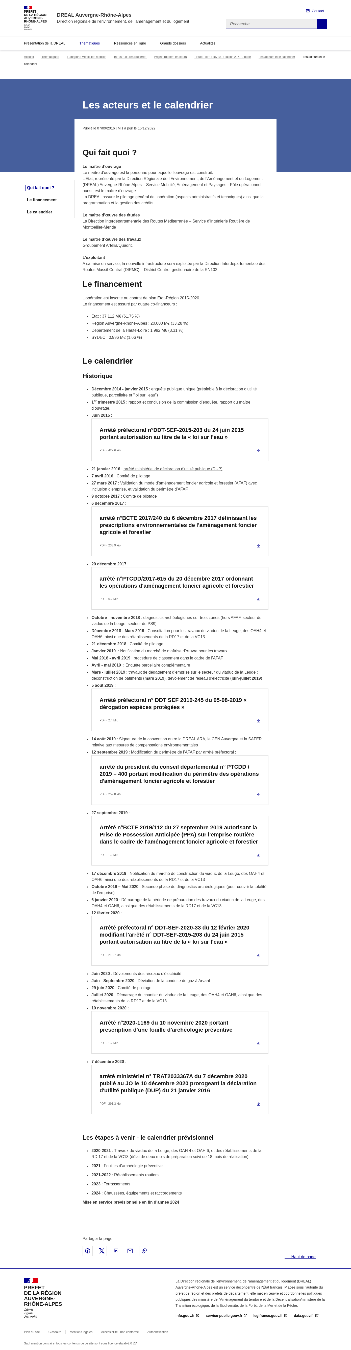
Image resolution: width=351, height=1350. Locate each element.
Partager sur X (102, 1251)
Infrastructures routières (130, 57)
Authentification (157, 1332)
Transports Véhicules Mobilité (86, 57)
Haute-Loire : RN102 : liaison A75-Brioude (222, 57)
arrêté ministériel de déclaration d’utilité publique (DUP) (172, 469)
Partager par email (130, 1251)
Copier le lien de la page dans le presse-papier (144, 1251)
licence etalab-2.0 (120, 1343)
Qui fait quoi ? (40, 188)
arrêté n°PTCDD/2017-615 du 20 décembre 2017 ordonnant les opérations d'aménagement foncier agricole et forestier (176, 582)
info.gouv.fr (185, 1316)
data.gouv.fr (304, 1316)
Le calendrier (39, 212)
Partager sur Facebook (88, 1251)
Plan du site (32, 1332)
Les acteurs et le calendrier (277, 57)
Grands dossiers (173, 43)
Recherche (322, 24)
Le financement (42, 200)
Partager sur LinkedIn (116, 1251)
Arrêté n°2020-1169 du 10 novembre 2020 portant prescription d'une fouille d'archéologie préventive (165, 1026)
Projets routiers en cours (170, 57)
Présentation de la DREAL (44, 43)
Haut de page (303, 1257)
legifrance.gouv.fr (268, 1316)
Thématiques (89, 43)
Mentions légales (81, 1332)
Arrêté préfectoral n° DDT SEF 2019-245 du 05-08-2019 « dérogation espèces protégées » (172, 703)
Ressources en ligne (130, 43)
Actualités (207, 43)
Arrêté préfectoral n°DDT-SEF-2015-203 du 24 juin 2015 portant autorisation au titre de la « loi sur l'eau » (171, 433)
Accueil (29, 57)
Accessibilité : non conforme (120, 1332)
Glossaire (54, 1332)
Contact (318, 11)
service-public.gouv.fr (224, 1316)
